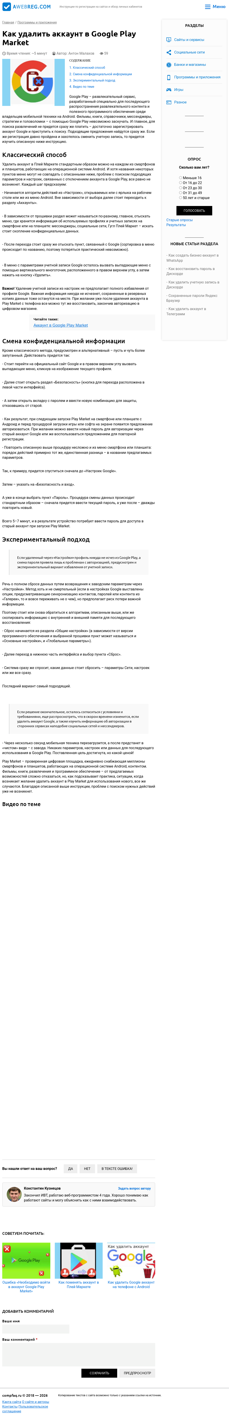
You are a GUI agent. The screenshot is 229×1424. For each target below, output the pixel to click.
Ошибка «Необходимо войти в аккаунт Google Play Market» (26, 1286)
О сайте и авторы (35, 1402)
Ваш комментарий (20, 1339)
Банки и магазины (190, 64)
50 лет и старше (196, 198)
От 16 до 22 (192, 183)
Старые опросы (179, 220)
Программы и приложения (197, 77)
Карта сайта (11, 1402)
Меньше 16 (192, 178)
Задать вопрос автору (134, 1188)
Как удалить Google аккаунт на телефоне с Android (131, 1284)
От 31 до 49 (192, 193)
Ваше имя (11, 1321)
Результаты (176, 225)
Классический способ (89, 67)
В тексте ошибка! (117, 1169)
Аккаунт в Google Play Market (61, 325)
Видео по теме (83, 86)
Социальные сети (189, 52)
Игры (178, 89)
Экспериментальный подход (94, 80)
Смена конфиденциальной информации (102, 74)
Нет (87, 1169)
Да (70, 1169)
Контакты (10, 1407)
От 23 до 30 (192, 188)
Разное (180, 102)
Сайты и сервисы (189, 39)
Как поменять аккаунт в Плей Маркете (79, 1284)
